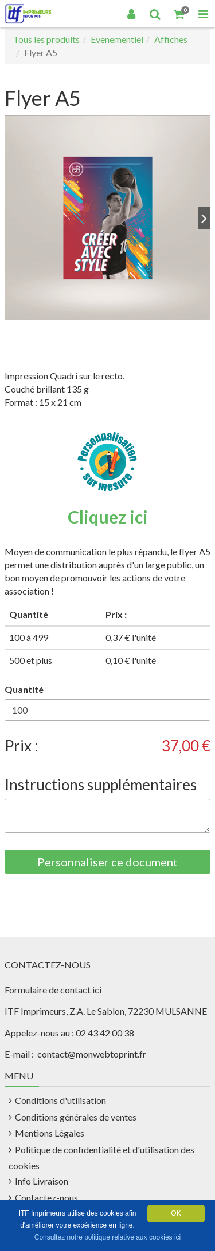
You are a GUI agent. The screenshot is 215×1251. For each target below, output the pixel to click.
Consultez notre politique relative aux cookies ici (107, 1237)
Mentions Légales (49, 1132)
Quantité (24, 689)
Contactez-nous (46, 1197)
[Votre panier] (179, 13)
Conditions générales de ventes (75, 1116)
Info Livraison (41, 1180)
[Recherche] (155, 13)
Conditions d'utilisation (60, 1100)
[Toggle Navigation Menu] (203, 13)
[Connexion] (131, 13)
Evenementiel (117, 39)
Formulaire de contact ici (53, 989)
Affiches (170, 39)
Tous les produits (46, 39)
